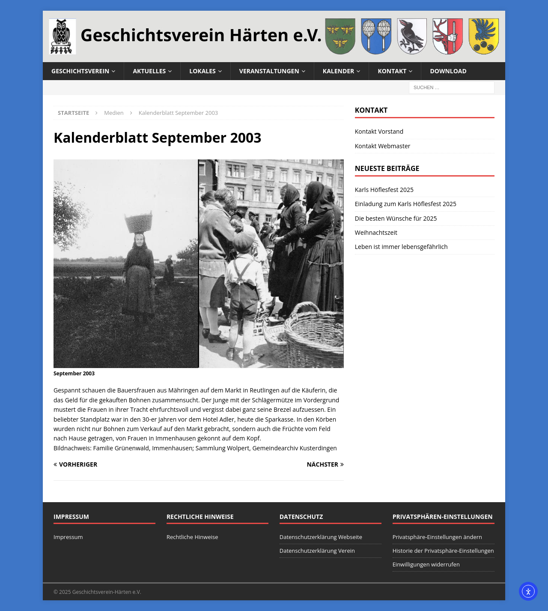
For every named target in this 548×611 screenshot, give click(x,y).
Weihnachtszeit (376, 232)
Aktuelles (149, 71)
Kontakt (392, 71)
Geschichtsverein (80, 71)
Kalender (338, 71)
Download (448, 71)
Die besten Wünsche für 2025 (396, 218)
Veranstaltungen (269, 71)
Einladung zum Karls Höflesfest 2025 (405, 204)
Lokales (202, 71)
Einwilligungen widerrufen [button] (426, 564)
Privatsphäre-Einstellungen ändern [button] (437, 537)
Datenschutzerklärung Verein (317, 550)
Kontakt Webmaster (383, 146)
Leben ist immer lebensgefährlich (401, 247)
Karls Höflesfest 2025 (384, 190)
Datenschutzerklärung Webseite (321, 537)
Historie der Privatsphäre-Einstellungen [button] (443, 550)
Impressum (68, 537)
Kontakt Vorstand (379, 131)
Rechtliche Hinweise (192, 537)
